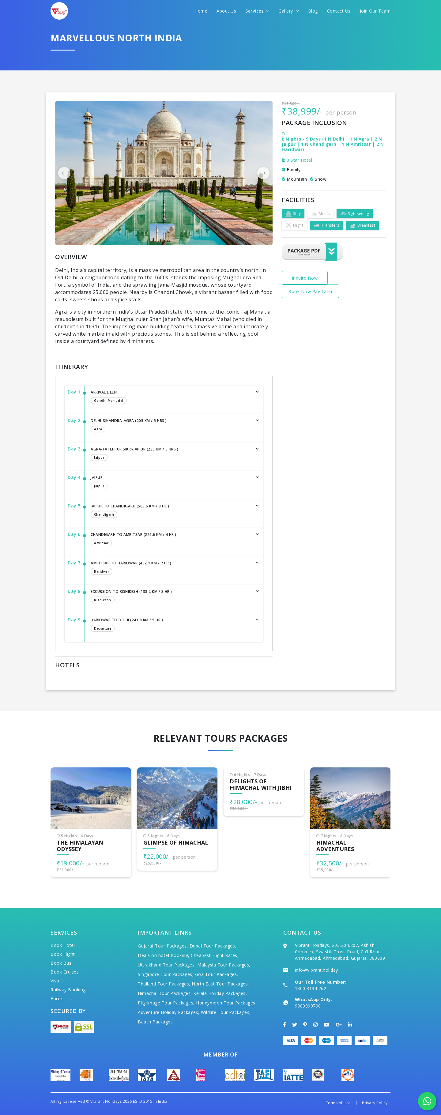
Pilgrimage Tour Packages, (166, 1003)
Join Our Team (375, 11)
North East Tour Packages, (220, 984)
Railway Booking (68, 990)
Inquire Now (305, 278)
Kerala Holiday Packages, (220, 993)
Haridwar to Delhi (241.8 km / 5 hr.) (171, 625)
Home (200, 11)
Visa (55, 981)
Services (257, 11)
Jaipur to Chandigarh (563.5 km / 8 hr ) (171, 511)
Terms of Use (338, 1103)
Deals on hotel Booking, (164, 955)
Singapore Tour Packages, (166, 974)
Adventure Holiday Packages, (169, 1012)
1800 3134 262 (310, 988)
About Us (226, 11)
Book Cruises (65, 972)
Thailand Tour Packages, (164, 984)
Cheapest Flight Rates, (215, 955)
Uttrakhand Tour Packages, (167, 965)
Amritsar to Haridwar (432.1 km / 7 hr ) (171, 568)
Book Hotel (63, 945)
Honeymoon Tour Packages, (226, 1003)
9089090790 (308, 1006)
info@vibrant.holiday (316, 970)
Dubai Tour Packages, (213, 946)
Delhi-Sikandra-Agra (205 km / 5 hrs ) (171, 426)
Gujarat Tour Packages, (163, 946)
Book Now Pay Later (310, 291)
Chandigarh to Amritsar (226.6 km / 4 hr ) (171, 540)
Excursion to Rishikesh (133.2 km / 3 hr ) (171, 597)
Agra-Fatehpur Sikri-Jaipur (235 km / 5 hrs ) (171, 454)
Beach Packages (155, 1022)
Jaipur (171, 483)
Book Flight (63, 954)
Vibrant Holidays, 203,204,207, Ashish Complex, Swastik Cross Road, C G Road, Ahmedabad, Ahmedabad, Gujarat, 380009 (340, 951)
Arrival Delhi (171, 397)
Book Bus (61, 963)
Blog (313, 11)
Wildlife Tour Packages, (226, 1012)
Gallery (288, 11)
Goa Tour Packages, (216, 974)
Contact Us (339, 11)
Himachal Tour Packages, (165, 993)
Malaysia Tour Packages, (224, 965)
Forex (57, 998)
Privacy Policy (374, 1103)
